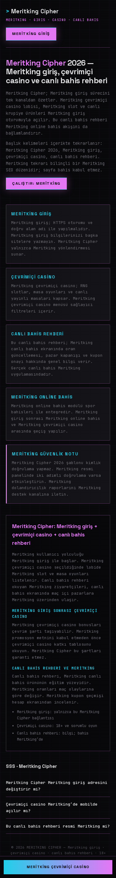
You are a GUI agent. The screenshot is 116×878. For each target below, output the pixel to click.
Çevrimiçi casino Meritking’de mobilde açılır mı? (51, 807)
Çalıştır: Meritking (36, 183)
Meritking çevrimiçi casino (58, 866)
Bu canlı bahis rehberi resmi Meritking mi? (58, 826)
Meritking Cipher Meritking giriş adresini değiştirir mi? (56, 786)
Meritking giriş (31, 33)
